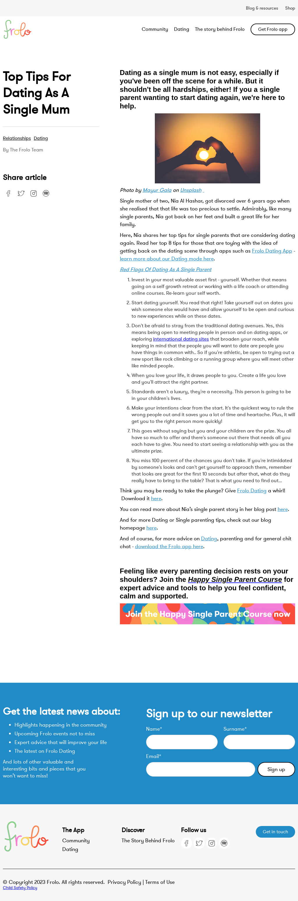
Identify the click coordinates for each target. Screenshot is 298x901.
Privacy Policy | (126, 882)
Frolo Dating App (272, 250)
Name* (154, 728)
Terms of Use (160, 882)
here (156, 498)
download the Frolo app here (169, 546)
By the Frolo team (23, 150)
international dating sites (181, 339)
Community (155, 29)
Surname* (235, 728)
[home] (32, 29)
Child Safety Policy (20, 888)
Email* (153, 756)
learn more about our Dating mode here (167, 258)
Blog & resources (262, 8)
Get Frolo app (273, 29)
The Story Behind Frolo (148, 840)
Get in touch (275, 832)
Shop (290, 8)
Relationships (17, 138)
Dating (181, 29)
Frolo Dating (252, 490)
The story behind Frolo (220, 29)
